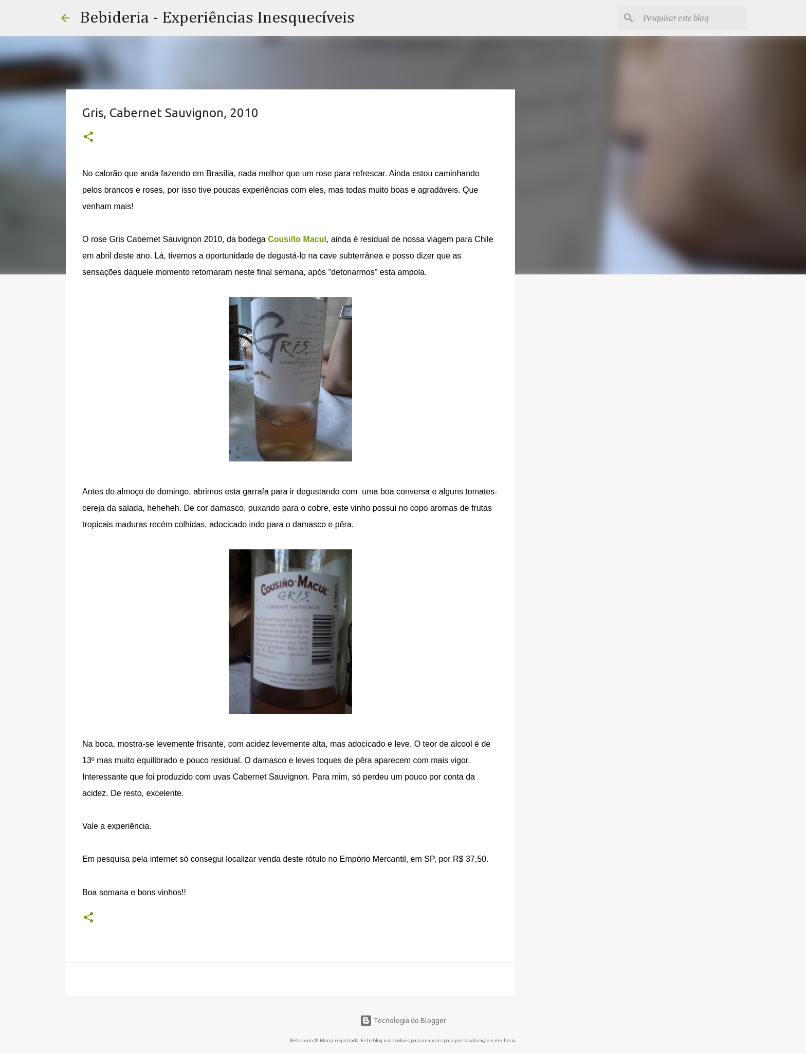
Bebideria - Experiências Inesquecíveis (217, 18)
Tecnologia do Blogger (403, 1020)
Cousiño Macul (297, 239)
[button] (88, 138)
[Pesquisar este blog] (693, 18)
